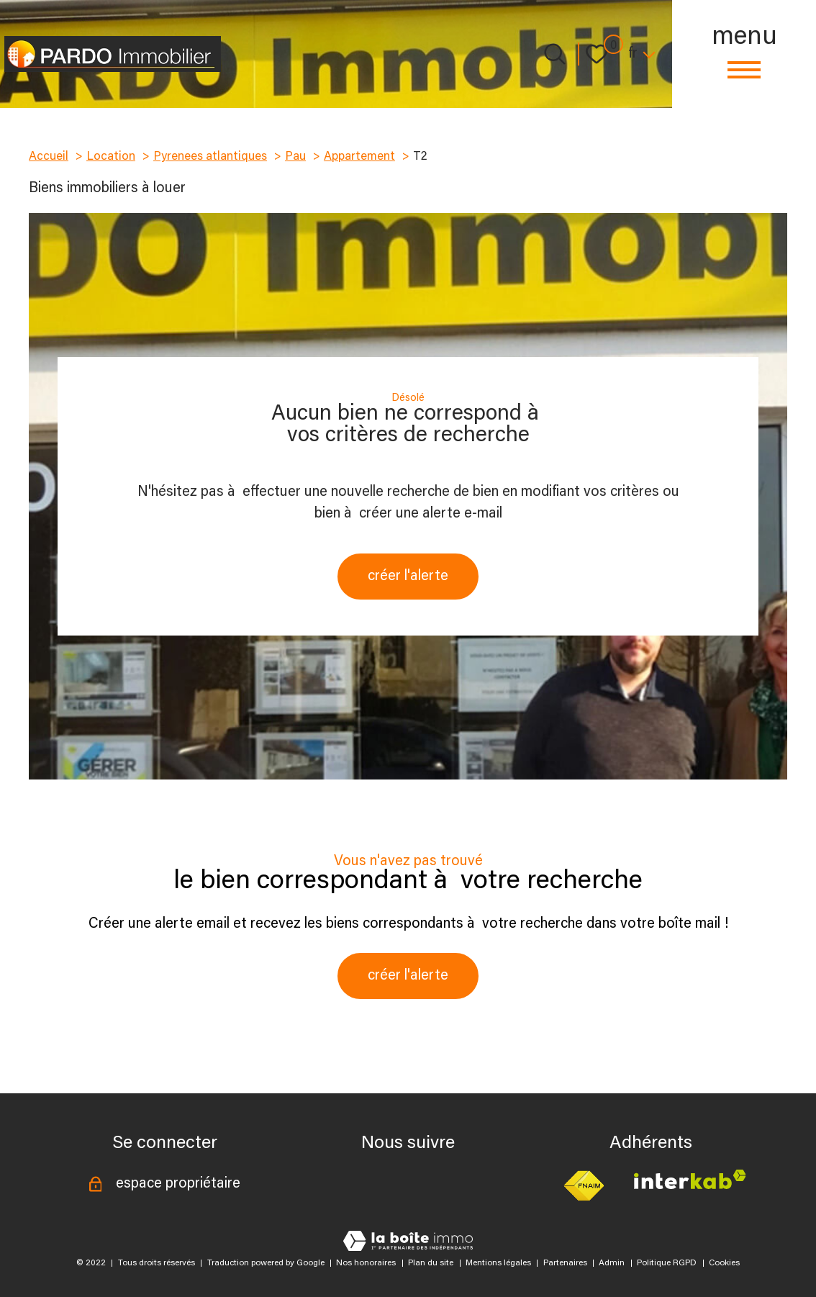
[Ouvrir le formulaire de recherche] (554, 53)
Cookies (724, 1263)
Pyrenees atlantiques (210, 157)
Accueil (48, 157)
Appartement (359, 157)
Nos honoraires (366, 1263)
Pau (295, 157)
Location (110, 157)
